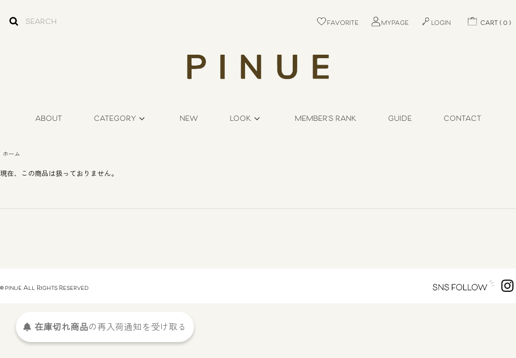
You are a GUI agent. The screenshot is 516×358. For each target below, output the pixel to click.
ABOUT (48, 119)
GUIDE (400, 119)
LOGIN (435, 23)
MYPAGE (389, 23)
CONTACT (462, 119)
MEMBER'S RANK (325, 119)
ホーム (11, 153)
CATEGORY (121, 119)
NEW (189, 119)
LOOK (246, 119)
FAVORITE (337, 23)
